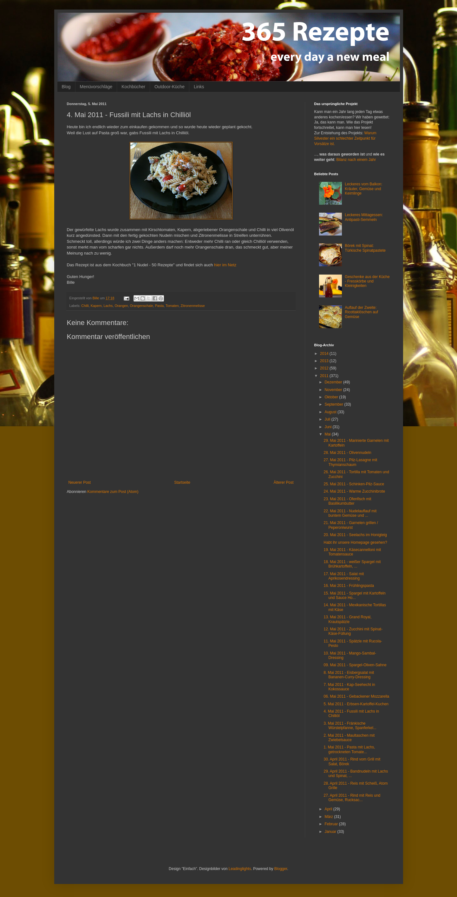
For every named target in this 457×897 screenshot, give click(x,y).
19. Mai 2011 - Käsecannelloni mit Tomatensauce (352, 552)
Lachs (108, 306)
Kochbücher (133, 86)
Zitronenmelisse (192, 306)
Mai (328, 434)
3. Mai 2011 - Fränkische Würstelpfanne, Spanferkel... (349, 725)
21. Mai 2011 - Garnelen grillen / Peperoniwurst (350, 525)
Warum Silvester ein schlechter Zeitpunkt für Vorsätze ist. (345, 138)
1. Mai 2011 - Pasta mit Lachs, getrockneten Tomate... (349, 749)
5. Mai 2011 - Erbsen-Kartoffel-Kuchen (355, 704)
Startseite (182, 482)
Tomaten (172, 306)
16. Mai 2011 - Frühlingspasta (348, 585)
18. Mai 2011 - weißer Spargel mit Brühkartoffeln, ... (352, 564)
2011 (325, 376)
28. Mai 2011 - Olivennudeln (347, 452)
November (333, 390)
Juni (328, 427)
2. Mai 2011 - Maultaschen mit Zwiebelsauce (349, 737)
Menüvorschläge (96, 86)
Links (199, 86)
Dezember (333, 382)
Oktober (331, 397)
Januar (330, 831)
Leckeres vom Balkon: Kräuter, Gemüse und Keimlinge (363, 189)
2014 (325, 353)
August (330, 412)
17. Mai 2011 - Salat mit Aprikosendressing (343, 576)
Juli (327, 419)
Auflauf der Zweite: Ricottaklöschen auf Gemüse (361, 312)
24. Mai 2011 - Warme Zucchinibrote (354, 491)
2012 (325, 368)
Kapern (96, 306)
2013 (325, 361)
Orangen (121, 306)
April (328, 809)
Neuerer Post (80, 482)
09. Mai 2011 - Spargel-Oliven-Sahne (354, 665)
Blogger (280, 869)
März (329, 816)
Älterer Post (284, 482)
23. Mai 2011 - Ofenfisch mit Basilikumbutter (347, 501)
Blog (66, 86)
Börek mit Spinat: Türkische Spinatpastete (365, 247)
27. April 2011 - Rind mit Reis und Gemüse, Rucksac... (351, 797)
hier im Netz (225, 264)
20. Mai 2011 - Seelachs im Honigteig (355, 535)
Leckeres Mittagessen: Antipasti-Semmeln (364, 217)
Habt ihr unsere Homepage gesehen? (355, 542)
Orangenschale (141, 306)
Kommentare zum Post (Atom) (112, 491)
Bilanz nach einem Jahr (356, 159)
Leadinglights (240, 869)
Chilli (84, 306)
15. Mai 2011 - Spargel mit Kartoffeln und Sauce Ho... (354, 595)
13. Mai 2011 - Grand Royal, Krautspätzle (347, 619)
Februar (331, 824)
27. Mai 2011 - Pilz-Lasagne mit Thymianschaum (350, 462)
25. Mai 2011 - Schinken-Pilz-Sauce (353, 484)
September (334, 404)
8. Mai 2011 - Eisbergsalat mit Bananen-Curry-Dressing (348, 674)
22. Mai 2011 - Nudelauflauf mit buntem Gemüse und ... (349, 513)
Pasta (159, 306)
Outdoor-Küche (169, 86)
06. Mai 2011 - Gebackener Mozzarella (356, 696)
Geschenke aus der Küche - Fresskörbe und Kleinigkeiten (367, 281)
